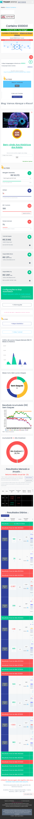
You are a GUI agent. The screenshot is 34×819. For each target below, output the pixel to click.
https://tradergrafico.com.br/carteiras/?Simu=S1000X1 (17, 72)
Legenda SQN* (29, 480)
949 (26, 740)
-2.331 (25, 584)
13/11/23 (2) (4, 684)
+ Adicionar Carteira (17, 96)
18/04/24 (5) (5, 587)
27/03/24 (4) (5, 649)
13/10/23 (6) (5, 742)
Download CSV (5, 515)
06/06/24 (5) (5, 539)
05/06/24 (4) (5, 559)
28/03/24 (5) (5, 629)
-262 (26, 627)
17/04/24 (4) (5, 606)
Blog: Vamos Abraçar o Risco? (17, 103)
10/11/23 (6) (4, 702)
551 (26, 537)
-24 (19, 587)
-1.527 (26, 723)
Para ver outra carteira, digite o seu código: (17, 153)
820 (26, 700)
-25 (19, 559)
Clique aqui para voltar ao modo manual (16, 294)
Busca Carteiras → (11, 7)
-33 (19, 703)
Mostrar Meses (29, 477)
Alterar (17, 85)
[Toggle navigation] (32, 2)
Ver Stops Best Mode (26, 296)
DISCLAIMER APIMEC (28, 794)
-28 (19, 606)
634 (26, 646)
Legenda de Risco (27, 213)
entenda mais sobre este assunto (17, 782)
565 (26, 682)
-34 (19, 743)
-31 (19, 649)
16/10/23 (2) (5, 725)
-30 (19, 539)
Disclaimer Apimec (27, 161)
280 (26, 603)
